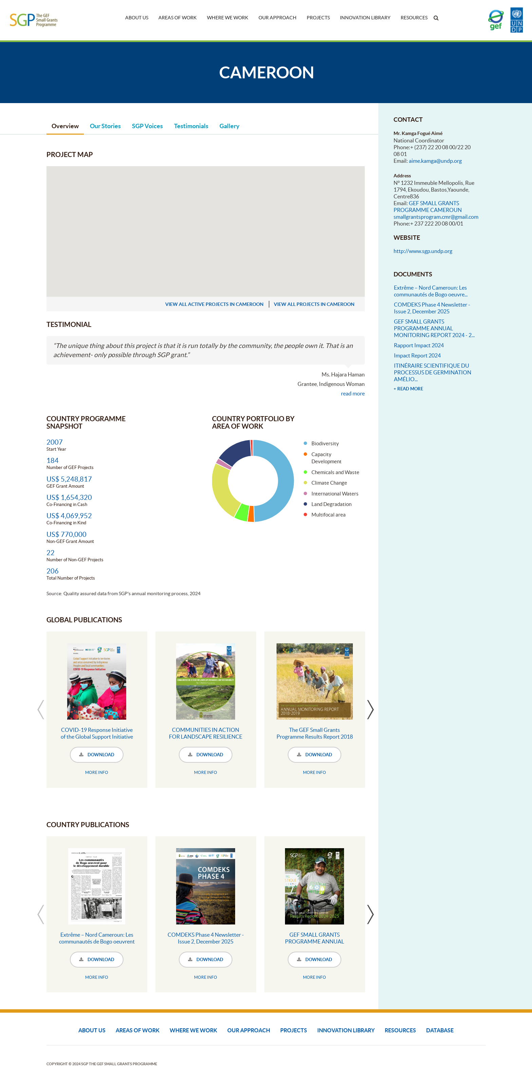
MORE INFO (96, 772)
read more (353, 393)
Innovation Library (365, 17)
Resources (414, 17)
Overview (65, 126)
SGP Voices (147, 126)
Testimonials (191, 126)
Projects (318, 17)
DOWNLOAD (96, 754)
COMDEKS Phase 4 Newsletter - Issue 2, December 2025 (206, 938)
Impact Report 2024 (417, 355)
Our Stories (105, 126)
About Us (136, 17)
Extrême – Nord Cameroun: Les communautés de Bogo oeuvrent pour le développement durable (97, 941)
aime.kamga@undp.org (435, 161)
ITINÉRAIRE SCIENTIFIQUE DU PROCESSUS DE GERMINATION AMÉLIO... (432, 372)
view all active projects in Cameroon (214, 304)
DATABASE (440, 1030)
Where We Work (227, 17)
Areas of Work (177, 17)
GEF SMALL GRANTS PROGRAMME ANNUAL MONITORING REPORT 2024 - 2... (434, 328)
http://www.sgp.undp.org (423, 251)
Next (370, 709)
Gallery (230, 126)
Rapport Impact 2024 (419, 345)
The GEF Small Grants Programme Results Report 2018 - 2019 (315, 736)
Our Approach (278, 17)
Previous (40, 709)
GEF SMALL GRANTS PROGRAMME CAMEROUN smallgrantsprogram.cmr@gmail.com (436, 210)
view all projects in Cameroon (314, 304)
